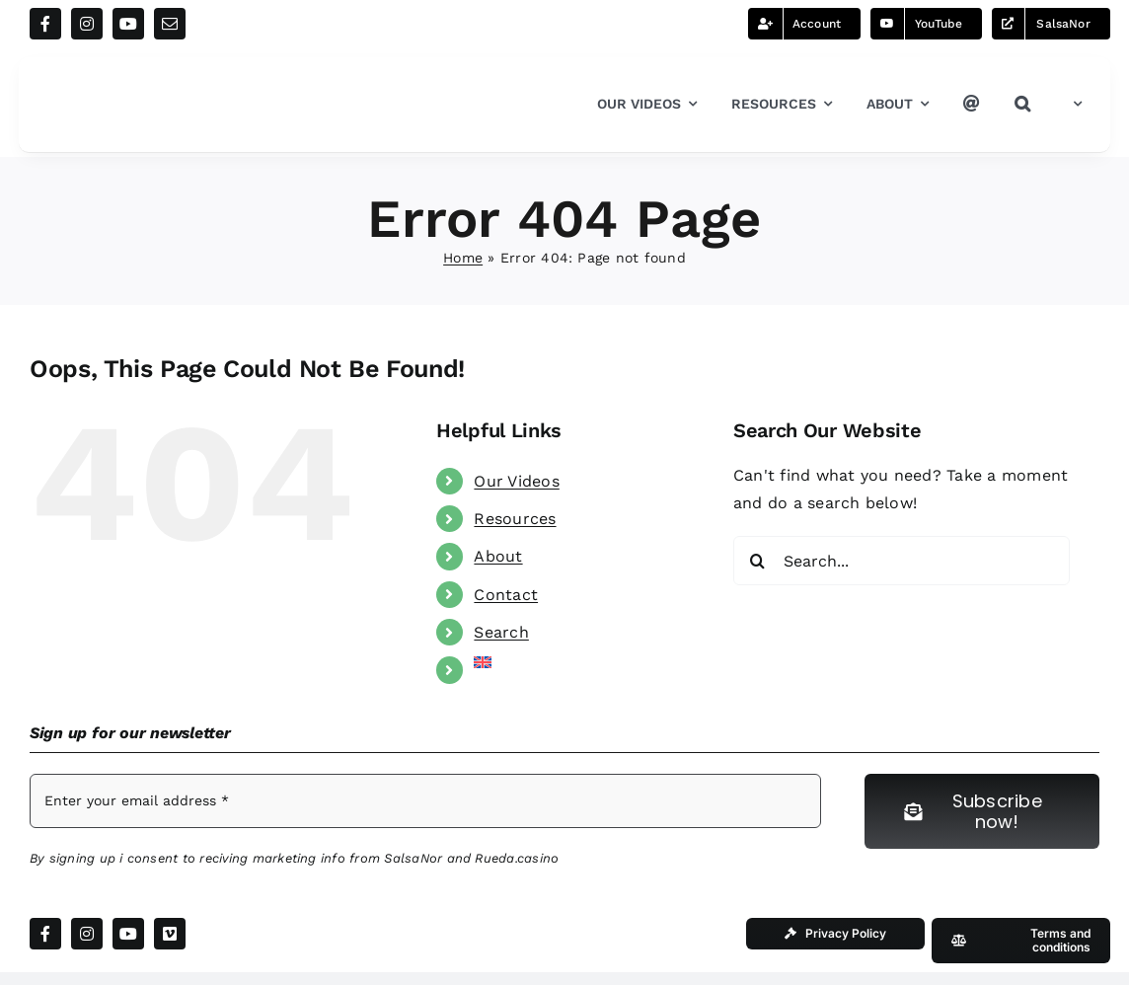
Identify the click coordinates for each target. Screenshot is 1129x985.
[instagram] (87, 23)
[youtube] (128, 23)
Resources (515, 518)
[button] (1022, 104)
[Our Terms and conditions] (1021, 940)
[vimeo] (170, 933)
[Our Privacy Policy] (835, 933)
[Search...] (901, 560)
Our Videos (516, 481)
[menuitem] (1073, 105)
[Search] (758, 560)
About (498, 556)
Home (463, 257)
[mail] (170, 23)
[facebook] (45, 23)
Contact (506, 594)
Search (501, 632)
